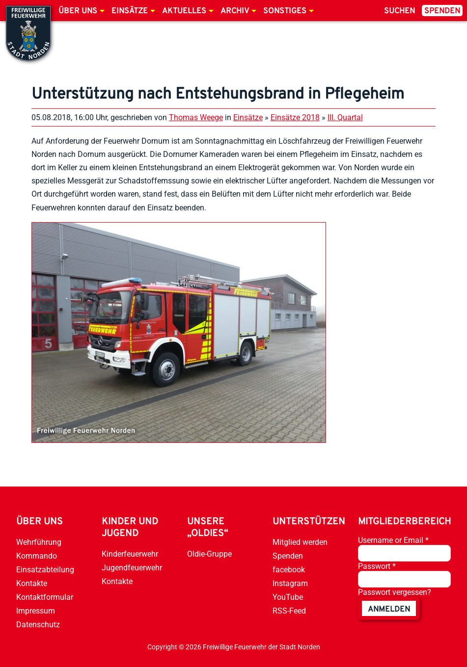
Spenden (442, 11)
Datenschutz (38, 624)
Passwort (377, 566)
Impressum (35, 611)
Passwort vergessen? (394, 592)
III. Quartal (345, 117)
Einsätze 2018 (295, 117)
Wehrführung (38, 542)
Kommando (36, 556)
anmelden (389, 610)
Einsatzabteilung (45, 569)
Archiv (234, 11)
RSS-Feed (289, 611)
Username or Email (393, 540)
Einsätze (129, 11)
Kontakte (31, 583)
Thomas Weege (196, 117)
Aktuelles (184, 11)
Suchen (399, 11)
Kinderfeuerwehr (130, 554)
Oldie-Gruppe (209, 554)
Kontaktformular (44, 597)
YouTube (288, 597)
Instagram (290, 583)
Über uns (77, 11)
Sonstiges (284, 11)
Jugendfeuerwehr (132, 567)
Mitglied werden (300, 542)
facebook (289, 569)
